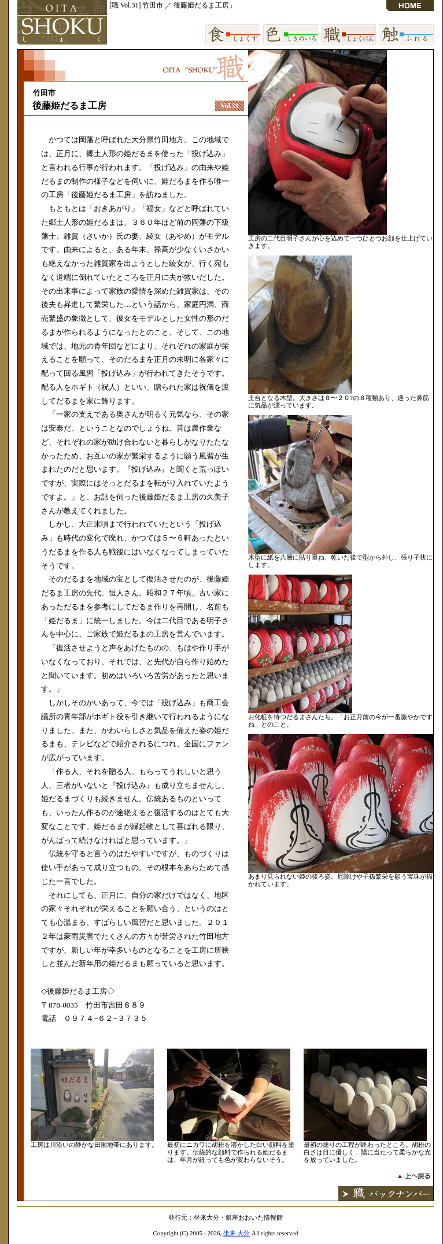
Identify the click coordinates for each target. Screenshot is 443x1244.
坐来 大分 (236, 1233)
